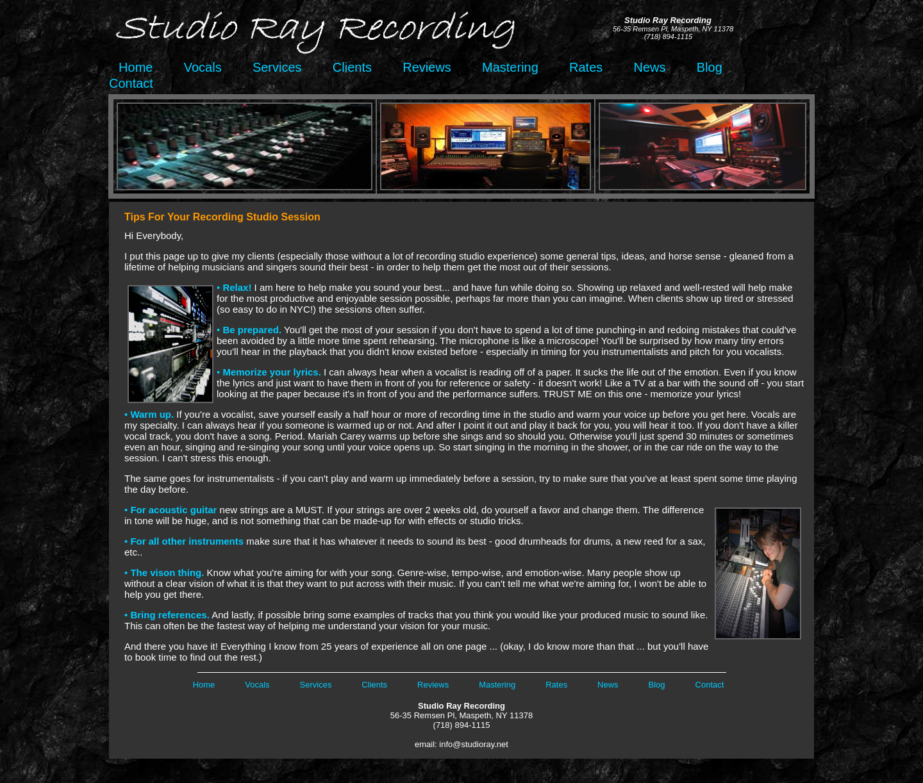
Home (132, 67)
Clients (352, 67)
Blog (709, 67)
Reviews (427, 67)
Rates (586, 67)
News (650, 67)
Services (277, 67)
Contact (131, 83)
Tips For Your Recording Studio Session (222, 216)
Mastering (510, 67)
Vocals (203, 67)
